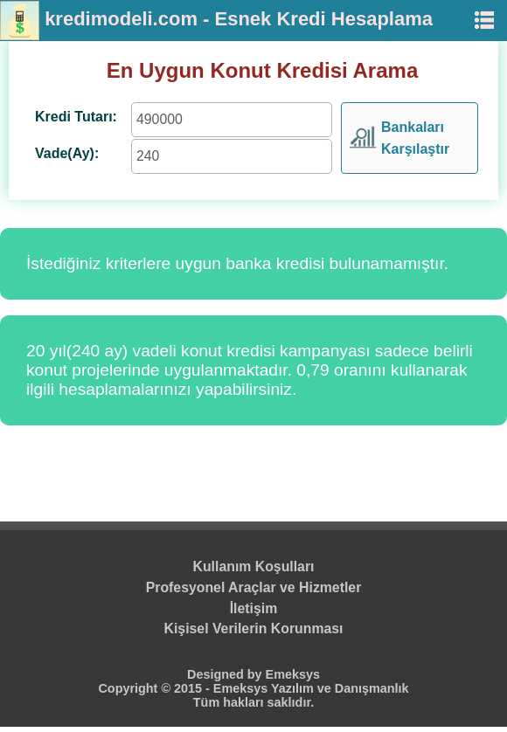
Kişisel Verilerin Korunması (254, 628)
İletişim (254, 608)
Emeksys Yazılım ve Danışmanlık (311, 688)
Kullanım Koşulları (254, 566)
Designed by (226, 674)
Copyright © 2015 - (155, 688)
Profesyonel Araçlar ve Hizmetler (254, 587)
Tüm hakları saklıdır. (253, 702)
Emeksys (293, 674)
